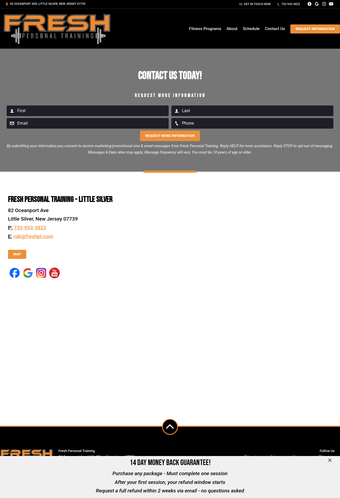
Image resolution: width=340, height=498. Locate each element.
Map (17, 254)
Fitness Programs (205, 28)
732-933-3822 (288, 4)
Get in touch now (255, 4)
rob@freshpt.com (33, 236)
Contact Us (275, 28)
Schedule (251, 28)
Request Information (315, 29)
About (232, 28)
